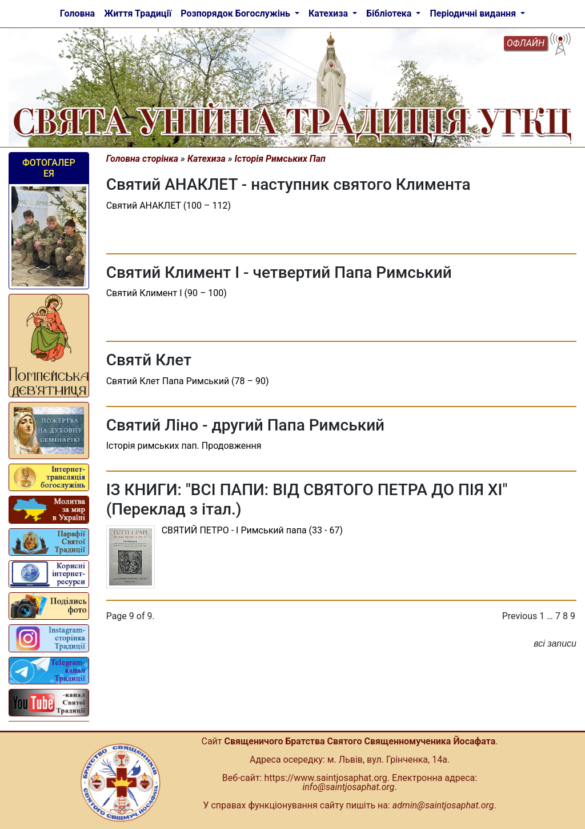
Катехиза (206, 158)
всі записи (555, 643)
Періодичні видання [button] (474, 13)
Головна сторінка (142, 158)
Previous (520, 616)
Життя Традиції (137, 13)
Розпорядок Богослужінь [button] (236, 13)
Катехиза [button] (329, 13)
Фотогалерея (48, 168)
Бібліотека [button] (390, 13)
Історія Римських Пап (280, 158)
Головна (77, 13)
